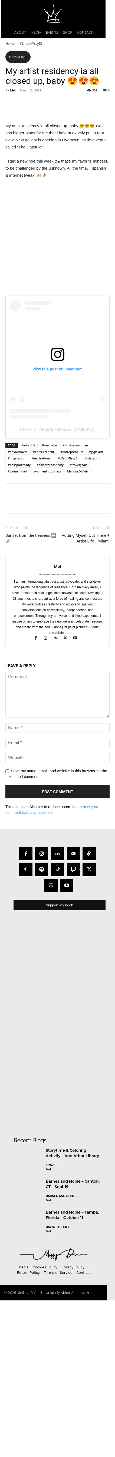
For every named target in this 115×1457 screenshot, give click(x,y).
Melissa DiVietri (78, 741)
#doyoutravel (17, 722)
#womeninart (17, 741)
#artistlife (28, 715)
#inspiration (16, 728)
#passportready (19, 735)
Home (10, 43)
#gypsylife (96, 722)
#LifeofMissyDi (67, 728)
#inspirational (41, 728)
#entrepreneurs (71, 722)
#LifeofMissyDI (31, 43)
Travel (51, 1435)
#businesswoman (75, 715)
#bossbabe (49, 715)
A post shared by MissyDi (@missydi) (57, 699)
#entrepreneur (43, 722)
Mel (12, 90)
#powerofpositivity (50, 735)
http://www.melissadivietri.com (57, 844)
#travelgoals (78, 735)
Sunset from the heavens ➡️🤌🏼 (30, 808)
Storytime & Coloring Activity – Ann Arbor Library (72, 1423)
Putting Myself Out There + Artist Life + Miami (86, 808)
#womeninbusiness (47, 741)
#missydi (90, 728)
